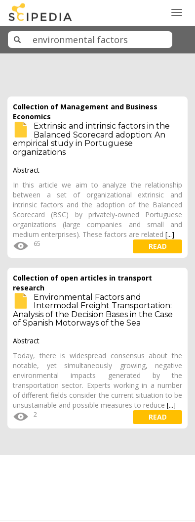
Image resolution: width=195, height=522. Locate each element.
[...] (169, 234)
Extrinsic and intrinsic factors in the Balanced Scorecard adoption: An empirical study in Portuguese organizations (91, 139)
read (158, 246)
